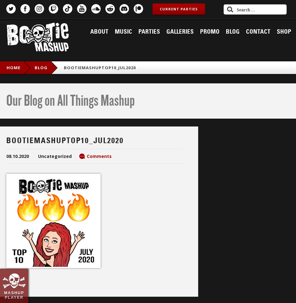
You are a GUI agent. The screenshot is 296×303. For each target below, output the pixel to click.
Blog (233, 31)
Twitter (11, 9)
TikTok (67, 9)
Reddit (110, 9)
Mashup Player (14, 295)
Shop (284, 31)
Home (13, 67)
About (99, 31)
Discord (124, 9)
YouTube (82, 9)
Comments (99, 156)
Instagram (39, 9)
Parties (149, 31)
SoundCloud (96, 9)
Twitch (53, 9)
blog (41, 67)
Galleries (180, 31)
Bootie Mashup (37, 38)
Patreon (138, 9)
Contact (258, 31)
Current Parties (179, 9)
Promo (210, 31)
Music (123, 31)
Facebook (25, 9)
